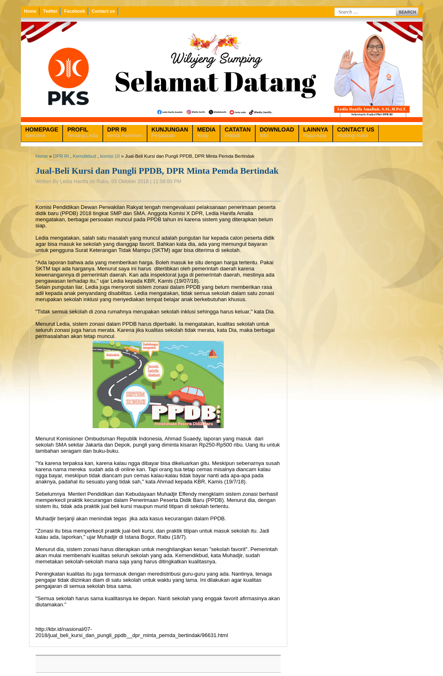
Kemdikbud (84, 156)
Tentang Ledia (82, 132)
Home (30, 11)
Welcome (42, 132)
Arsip (206, 132)
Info (277, 132)
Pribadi (238, 132)
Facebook (74, 11)
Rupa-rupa (315, 132)
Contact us (103, 11)
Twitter (50, 11)
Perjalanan (170, 132)
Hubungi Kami (356, 132)
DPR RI (61, 156)
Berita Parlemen (125, 132)
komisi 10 (110, 156)
